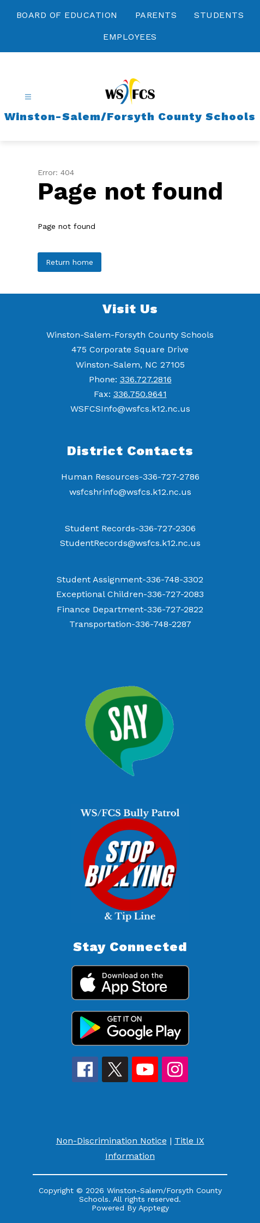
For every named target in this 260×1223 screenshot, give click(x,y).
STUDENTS (219, 15)
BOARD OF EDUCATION (67, 15)
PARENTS (156, 15)
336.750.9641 (140, 394)
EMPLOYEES (130, 37)
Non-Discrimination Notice (111, 1140)
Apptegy (153, 1207)
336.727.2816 (146, 379)
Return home (69, 262)
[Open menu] (28, 97)
